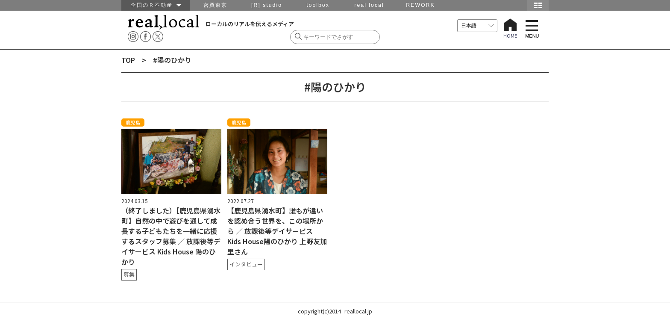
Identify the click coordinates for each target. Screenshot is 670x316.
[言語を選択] (477, 25)
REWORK (420, 5)
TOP (128, 60)
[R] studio (266, 5)
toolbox (317, 5)
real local (369, 5)
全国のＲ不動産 (156, 5)
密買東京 (215, 5)
